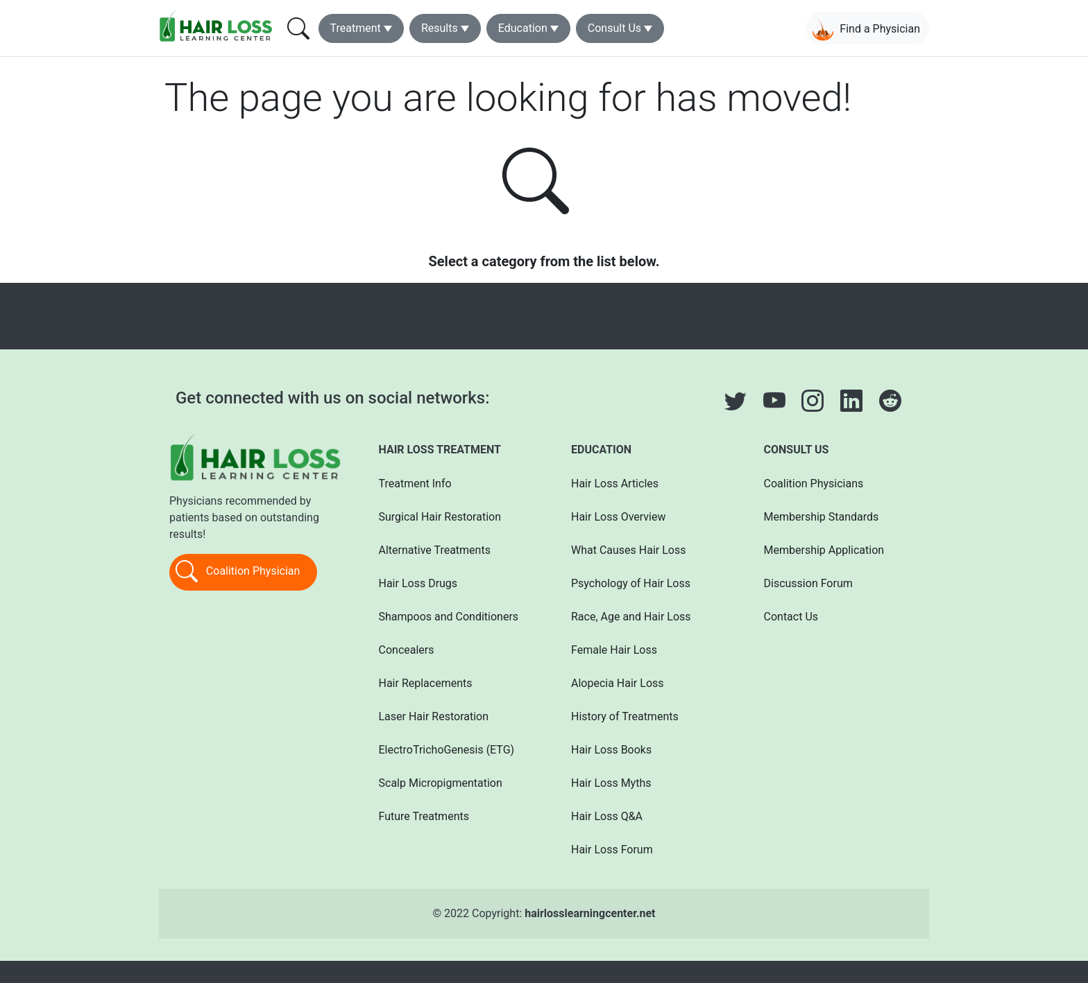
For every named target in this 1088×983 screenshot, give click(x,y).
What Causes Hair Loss (628, 550)
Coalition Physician (238, 572)
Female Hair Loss (614, 649)
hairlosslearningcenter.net (590, 913)
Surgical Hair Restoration (440, 516)
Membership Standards (821, 516)
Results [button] (439, 28)
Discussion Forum (808, 583)
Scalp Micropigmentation (440, 783)
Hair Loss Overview (618, 516)
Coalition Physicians (814, 483)
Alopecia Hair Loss (617, 683)
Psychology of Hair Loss (630, 583)
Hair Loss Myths (611, 783)
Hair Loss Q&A (607, 816)
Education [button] (522, 28)
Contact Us (791, 616)
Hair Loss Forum (612, 849)
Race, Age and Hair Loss (631, 616)
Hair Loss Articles (614, 483)
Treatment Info (415, 483)
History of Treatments (625, 716)
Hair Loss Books (611, 749)
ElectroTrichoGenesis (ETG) (447, 749)
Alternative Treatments (435, 550)
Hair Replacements (426, 683)
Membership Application (824, 550)
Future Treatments (424, 816)
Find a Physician (866, 29)
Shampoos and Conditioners (449, 616)
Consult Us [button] (614, 28)
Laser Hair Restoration (434, 716)
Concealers (406, 649)
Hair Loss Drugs (418, 583)
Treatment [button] (355, 28)
